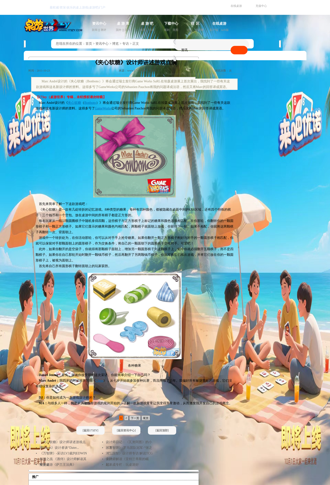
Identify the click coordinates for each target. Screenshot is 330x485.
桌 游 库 (123, 23)
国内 (127, 30)
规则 (167, 30)
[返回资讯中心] (126, 430)
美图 (175, 30)
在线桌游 (236, 6)
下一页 (135, 418)
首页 (89, 43)
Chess (99, 380)
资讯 (184, 50)
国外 (119, 30)
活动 (151, 30)
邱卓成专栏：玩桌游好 (122, 464)
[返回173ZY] (90, 430)
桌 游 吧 (147, 23)
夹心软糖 (74, 102)
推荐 (143, 30)
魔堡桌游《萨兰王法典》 (58, 464)
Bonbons (90, 102)
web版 (225, 30)
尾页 (146, 418)
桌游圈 (199, 30)
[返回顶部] (162, 430)
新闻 (95, 30)
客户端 (214, 30)
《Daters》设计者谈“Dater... (59, 447)
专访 (125, 43)
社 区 (195, 23)
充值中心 (261, 6)
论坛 (189, 30)
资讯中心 (99, 23)
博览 (115, 43)
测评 (103, 30)
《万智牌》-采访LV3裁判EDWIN (63, 453)
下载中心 (171, 23)
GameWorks (103, 108)
